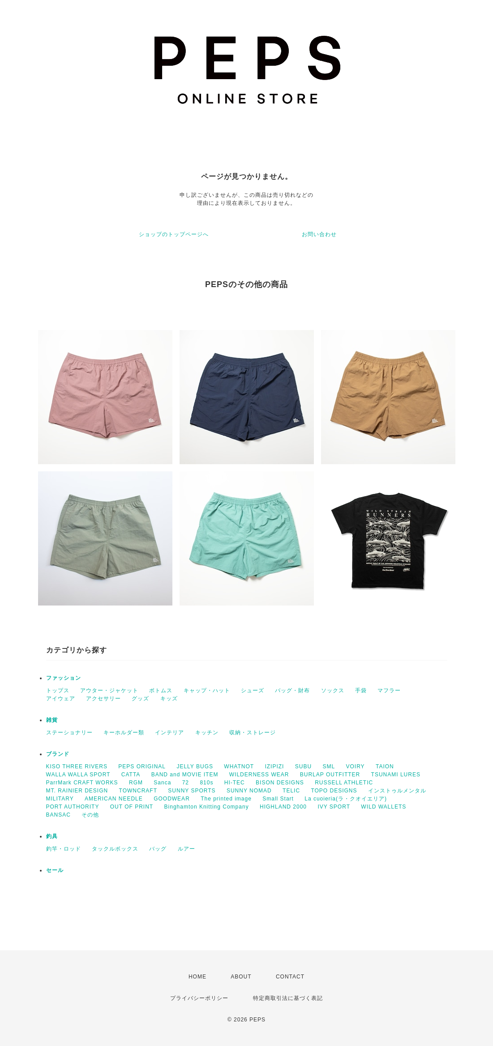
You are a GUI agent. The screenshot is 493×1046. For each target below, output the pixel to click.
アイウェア (60, 698)
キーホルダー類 (123, 732)
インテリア (169, 732)
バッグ (158, 849)
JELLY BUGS (194, 766)
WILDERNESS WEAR (259, 774)
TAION (385, 766)
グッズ (140, 698)
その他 (90, 815)
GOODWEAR (172, 799)
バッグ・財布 (292, 690)
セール (55, 870)
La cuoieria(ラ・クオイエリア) (345, 799)
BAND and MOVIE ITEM (185, 774)
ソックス (332, 690)
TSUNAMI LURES (395, 774)
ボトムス (160, 690)
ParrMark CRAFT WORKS (82, 782)
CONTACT (290, 977)
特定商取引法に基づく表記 (288, 998)
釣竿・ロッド (63, 849)
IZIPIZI (274, 766)
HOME (197, 977)
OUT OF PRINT (131, 807)
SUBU (303, 766)
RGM (136, 782)
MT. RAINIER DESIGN (77, 791)
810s (206, 782)
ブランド (57, 754)
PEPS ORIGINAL (142, 766)
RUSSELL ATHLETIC (344, 782)
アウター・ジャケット (109, 690)
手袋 (361, 690)
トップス (57, 690)
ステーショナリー (69, 732)
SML (328, 766)
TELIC (291, 791)
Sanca (162, 782)
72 (185, 782)
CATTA (131, 774)
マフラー (389, 690)
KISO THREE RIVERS (76, 766)
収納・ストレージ (252, 732)
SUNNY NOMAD (249, 791)
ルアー (186, 849)
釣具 (52, 836)
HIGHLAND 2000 (283, 807)
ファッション (63, 678)
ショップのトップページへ (174, 234)
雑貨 (52, 720)
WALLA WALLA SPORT (78, 774)
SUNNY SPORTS (191, 791)
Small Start (278, 799)
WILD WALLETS (383, 807)
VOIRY (355, 766)
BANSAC (58, 815)
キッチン (207, 732)
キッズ (169, 698)
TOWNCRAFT (138, 791)
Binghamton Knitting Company (206, 807)
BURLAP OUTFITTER (330, 774)
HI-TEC (234, 782)
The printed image (226, 799)
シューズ (252, 690)
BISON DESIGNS (280, 782)
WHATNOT (239, 766)
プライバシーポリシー (199, 998)
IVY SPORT (333, 807)
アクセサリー (103, 698)
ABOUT (241, 977)
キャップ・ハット (207, 690)
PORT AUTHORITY (72, 807)
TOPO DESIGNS (334, 791)
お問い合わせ (319, 234)
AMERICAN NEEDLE (114, 799)
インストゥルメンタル (397, 791)
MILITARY (60, 799)
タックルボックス (115, 849)
